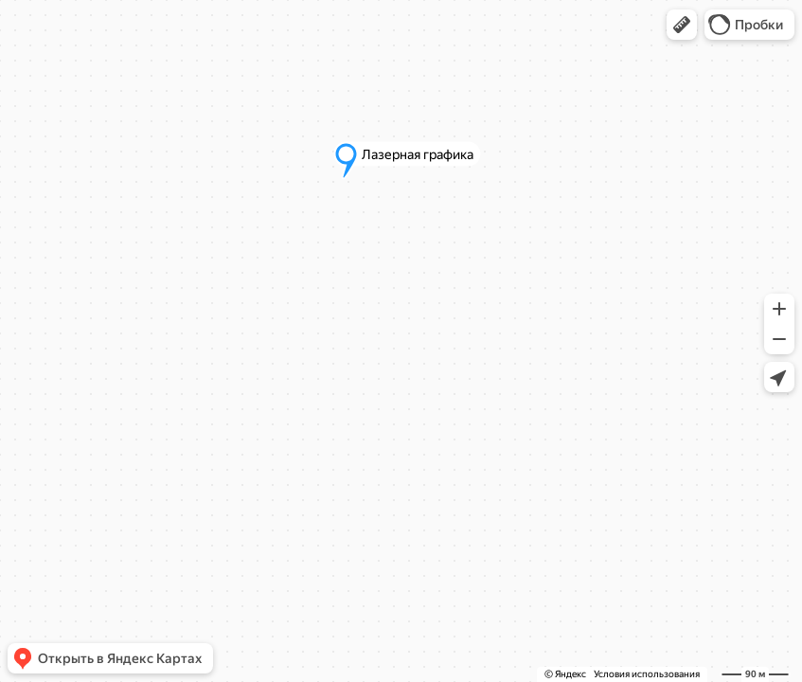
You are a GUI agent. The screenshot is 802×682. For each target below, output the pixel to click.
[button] (682, 24)
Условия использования (647, 674)
